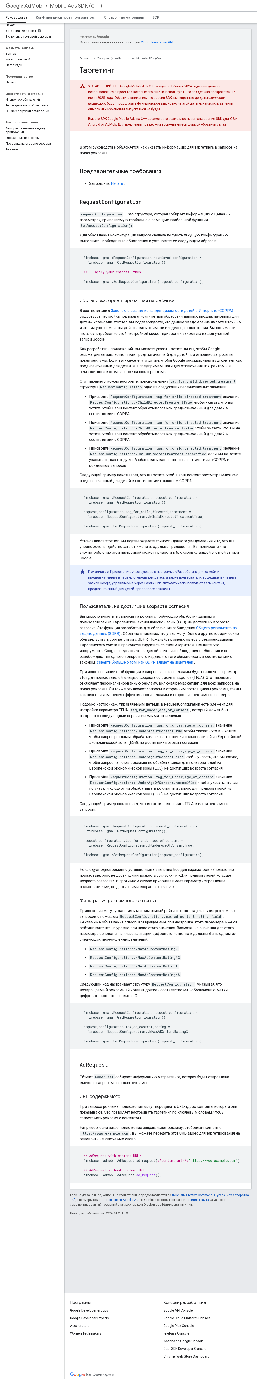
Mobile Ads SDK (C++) (76, 6)
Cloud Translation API (157, 42)
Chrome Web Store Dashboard (186, 1356)
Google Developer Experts (89, 1318)
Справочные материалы (124, 17)
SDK (156, 17)
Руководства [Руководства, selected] (16, 17)
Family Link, (153, 583)
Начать (117, 183)
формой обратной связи (207, 124)
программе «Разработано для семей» (187, 572)
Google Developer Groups (89, 1310)
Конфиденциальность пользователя (65, 17)
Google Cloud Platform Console (187, 1318)
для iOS (229, 119)
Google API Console (178, 1310)
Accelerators (79, 1326)
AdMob (24, 6)
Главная (85, 58)
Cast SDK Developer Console (185, 1349)
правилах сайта (197, 1200)
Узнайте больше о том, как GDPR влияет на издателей (145, 662)
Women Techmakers (85, 1333)
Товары (103, 58)
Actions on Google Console (184, 1341)
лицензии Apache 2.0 (123, 1200)
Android (94, 124)
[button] (31, 54)
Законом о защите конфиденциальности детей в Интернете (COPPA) (172, 310)
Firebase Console (176, 1333)
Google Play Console (179, 1326)
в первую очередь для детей (141, 577)
